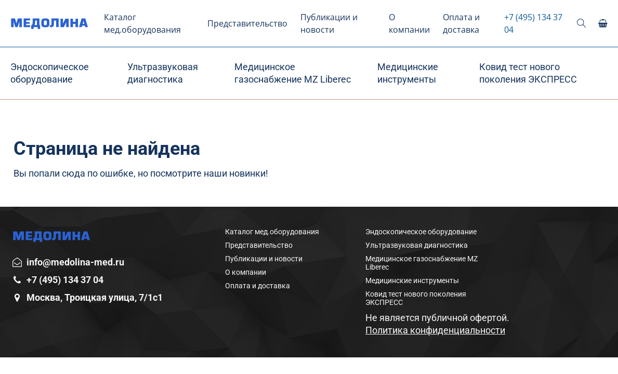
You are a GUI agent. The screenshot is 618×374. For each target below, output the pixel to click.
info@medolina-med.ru (75, 262)
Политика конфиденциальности (435, 330)
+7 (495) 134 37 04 (533, 23)
